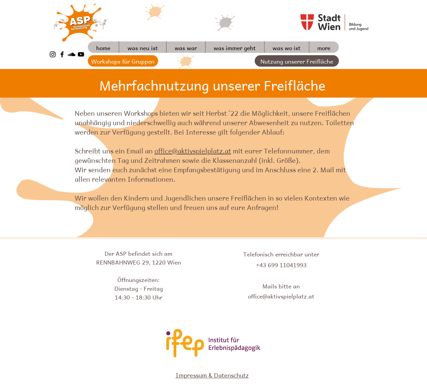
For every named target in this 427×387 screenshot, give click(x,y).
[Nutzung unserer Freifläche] (297, 61)
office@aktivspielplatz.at (192, 150)
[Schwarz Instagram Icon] (53, 54)
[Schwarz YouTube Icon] (81, 54)
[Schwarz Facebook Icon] (62, 54)
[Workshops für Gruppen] (123, 61)
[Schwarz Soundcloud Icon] (71, 54)
